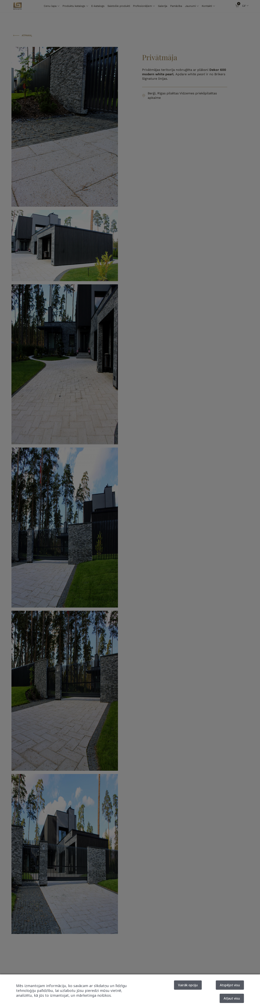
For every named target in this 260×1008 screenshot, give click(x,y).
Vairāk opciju (188, 985)
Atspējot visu (230, 985)
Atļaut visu (232, 998)
